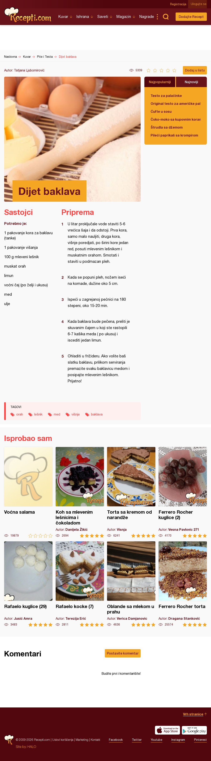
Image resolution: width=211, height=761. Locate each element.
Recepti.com (28, 15)
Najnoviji (191, 82)
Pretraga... (166, 17)
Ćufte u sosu (161, 111)
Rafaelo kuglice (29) (28, 584)
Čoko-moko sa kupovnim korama (176, 119)
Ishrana (82, 16)
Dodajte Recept (191, 17)
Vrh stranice (193, 714)
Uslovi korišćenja (62, 739)
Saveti (102, 16)
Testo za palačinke (166, 96)
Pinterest (200, 739)
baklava (96, 414)
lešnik (38, 414)
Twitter (137, 739)
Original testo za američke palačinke (176, 103)
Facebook (116, 739)
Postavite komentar (123, 653)
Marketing (82, 739)
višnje (75, 414)
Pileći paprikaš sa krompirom (174, 135)
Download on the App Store (167, 730)
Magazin (123, 16)
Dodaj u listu (195, 70)
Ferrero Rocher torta (183, 584)
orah (19, 414)
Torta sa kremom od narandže (131, 492)
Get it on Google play (194, 730)
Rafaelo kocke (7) (80, 584)
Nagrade (146, 16)
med (57, 414)
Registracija (179, 4)
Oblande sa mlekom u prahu (131, 584)
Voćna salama (28, 492)
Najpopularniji (160, 82)
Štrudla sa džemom (167, 127)
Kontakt (95, 739)
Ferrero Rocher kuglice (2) (183, 492)
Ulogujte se (199, 4)
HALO (31, 746)
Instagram (178, 739)
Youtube (156, 739)
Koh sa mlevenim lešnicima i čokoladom (80, 492)
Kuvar (63, 16)
